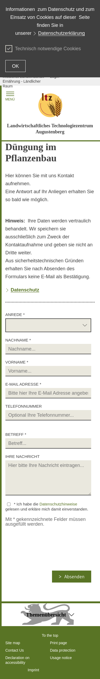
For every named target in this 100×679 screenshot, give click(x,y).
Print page (58, 643)
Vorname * (16, 362)
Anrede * (15, 314)
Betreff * (15, 434)
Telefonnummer (23, 406)
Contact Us (14, 650)
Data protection (62, 650)
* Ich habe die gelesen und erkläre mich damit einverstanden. (46, 506)
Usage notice (61, 658)
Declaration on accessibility (17, 660)
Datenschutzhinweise (58, 504)
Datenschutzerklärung (61, 33)
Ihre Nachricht (22, 456)
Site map (12, 643)
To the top (50, 635)
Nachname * (18, 340)
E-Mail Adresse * (23, 384)
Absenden (74, 577)
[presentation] (49, 560)
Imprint (33, 670)
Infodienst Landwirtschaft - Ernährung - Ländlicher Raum (24, 81)
